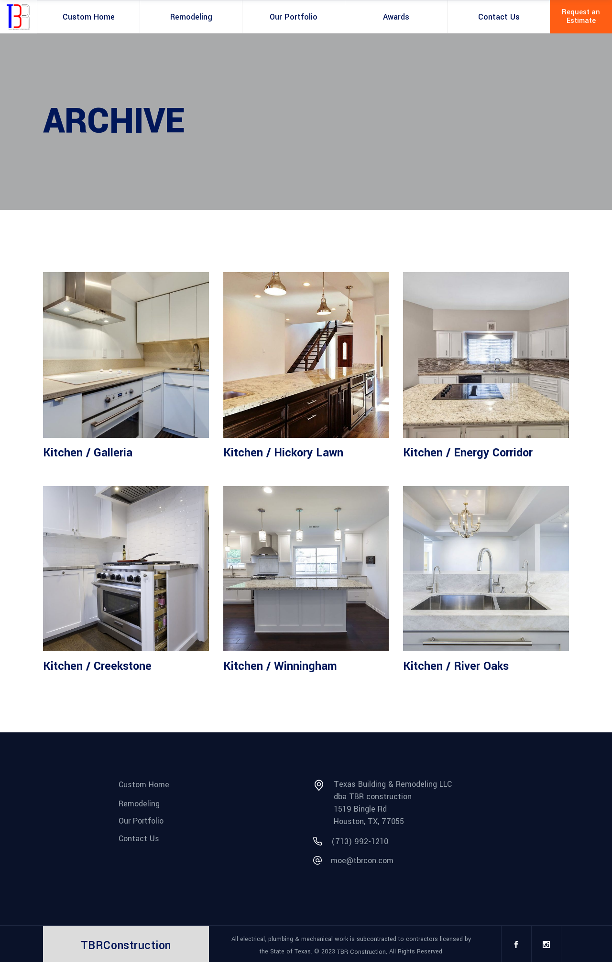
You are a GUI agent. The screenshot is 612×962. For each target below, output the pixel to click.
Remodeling (139, 803)
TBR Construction (361, 952)
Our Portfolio (141, 820)
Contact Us (139, 838)
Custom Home (144, 784)
